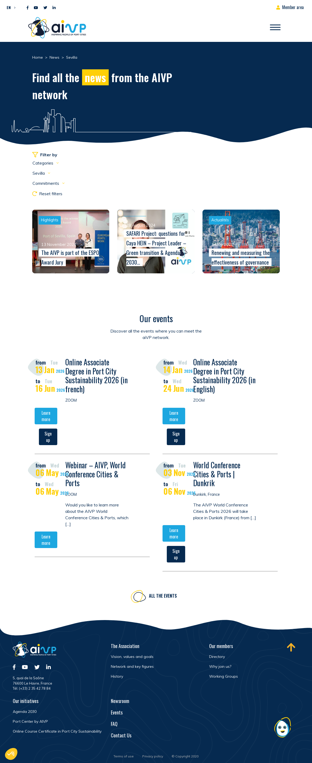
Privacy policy (152, 756)
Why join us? (220, 666)
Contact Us (121, 735)
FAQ (114, 723)
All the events (163, 596)
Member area (293, 7)
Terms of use (124, 756)
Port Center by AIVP (30, 721)
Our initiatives (25, 700)
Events (117, 712)
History (117, 676)
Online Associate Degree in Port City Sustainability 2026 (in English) (224, 376)
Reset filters (47, 193)
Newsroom (120, 700)
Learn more (46, 416)
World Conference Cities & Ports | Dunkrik (216, 474)
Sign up (48, 437)
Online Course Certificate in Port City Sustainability (57, 731)
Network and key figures (132, 666)
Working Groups (223, 676)
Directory (217, 656)
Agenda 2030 (25, 711)
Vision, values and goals (132, 656)
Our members (221, 645)
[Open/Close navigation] (275, 27)
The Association (125, 645)
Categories (43, 163)
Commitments (46, 183)
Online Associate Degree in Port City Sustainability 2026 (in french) (96, 376)
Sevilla (39, 173)
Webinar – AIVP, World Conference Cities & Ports (95, 474)
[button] (9, 7)
